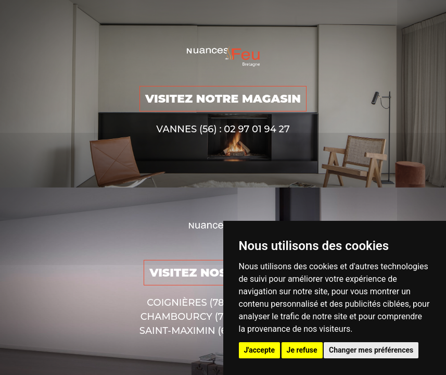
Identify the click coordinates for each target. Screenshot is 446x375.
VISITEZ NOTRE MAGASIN (223, 99)
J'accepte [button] (259, 350)
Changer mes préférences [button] (371, 350)
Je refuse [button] (302, 350)
